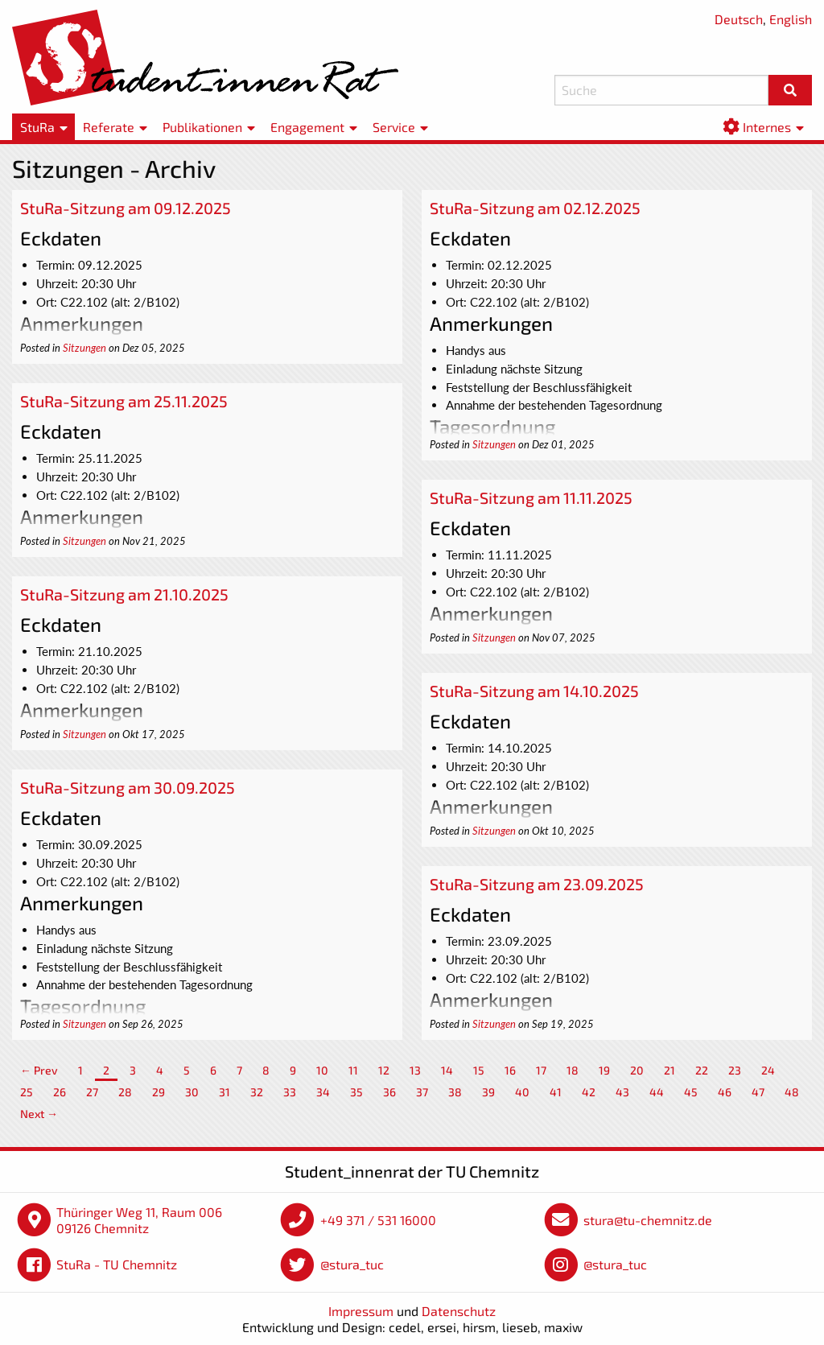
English (790, 19)
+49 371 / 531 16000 (378, 1219)
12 (383, 1070)
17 (541, 1070)
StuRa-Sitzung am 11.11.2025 (531, 497)
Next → (39, 1113)
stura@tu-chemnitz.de (647, 1219)
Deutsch (739, 19)
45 (691, 1092)
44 (656, 1092)
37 (422, 1092)
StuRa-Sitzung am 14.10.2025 (534, 690)
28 (125, 1092)
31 (224, 1092)
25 (26, 1092)
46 (724, 1092)
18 (572, 1070)
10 (322, 1070)
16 (510, 1070)
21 (669, 1070)
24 (768, 1070)
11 (353, 1070)
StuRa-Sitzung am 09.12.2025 (125, 207)
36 (389, 1092)
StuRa (37, 126)
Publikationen (202, 126)
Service (394, 126)
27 (92, 1092)
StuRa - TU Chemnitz (116, 1264)
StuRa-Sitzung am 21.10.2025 (124, 594)
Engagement (307, 126)
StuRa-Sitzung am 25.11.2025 (124, 401)
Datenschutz (459, 1310)
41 (556, 1092)
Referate (108, 126)
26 (59, 1092)
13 (415, 1070)
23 (734, 1070)
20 (637, 1070)
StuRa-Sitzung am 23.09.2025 (537, 883)
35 (356, 1092)
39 (488, 1092)
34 (323, 1092)
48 (792, 1092)
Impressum (360, 1310)
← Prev (39, 1070)
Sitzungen (84, 347)
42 (588, 1092)
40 (522, 1092)
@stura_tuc (352, 1264)
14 (447, 1070)
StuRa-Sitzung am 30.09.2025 (127, 787)
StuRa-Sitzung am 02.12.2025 (535, 207)
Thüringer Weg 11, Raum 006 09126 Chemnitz (139, 1220)
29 (158, 1092)
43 (622, 1092)
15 (478, 1070)
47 (758, 1092)
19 (604, 1070)
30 (192, 1092)
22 (701, 1070)
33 (289, 1092)
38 (455, 1092)
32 (256, 1092)
